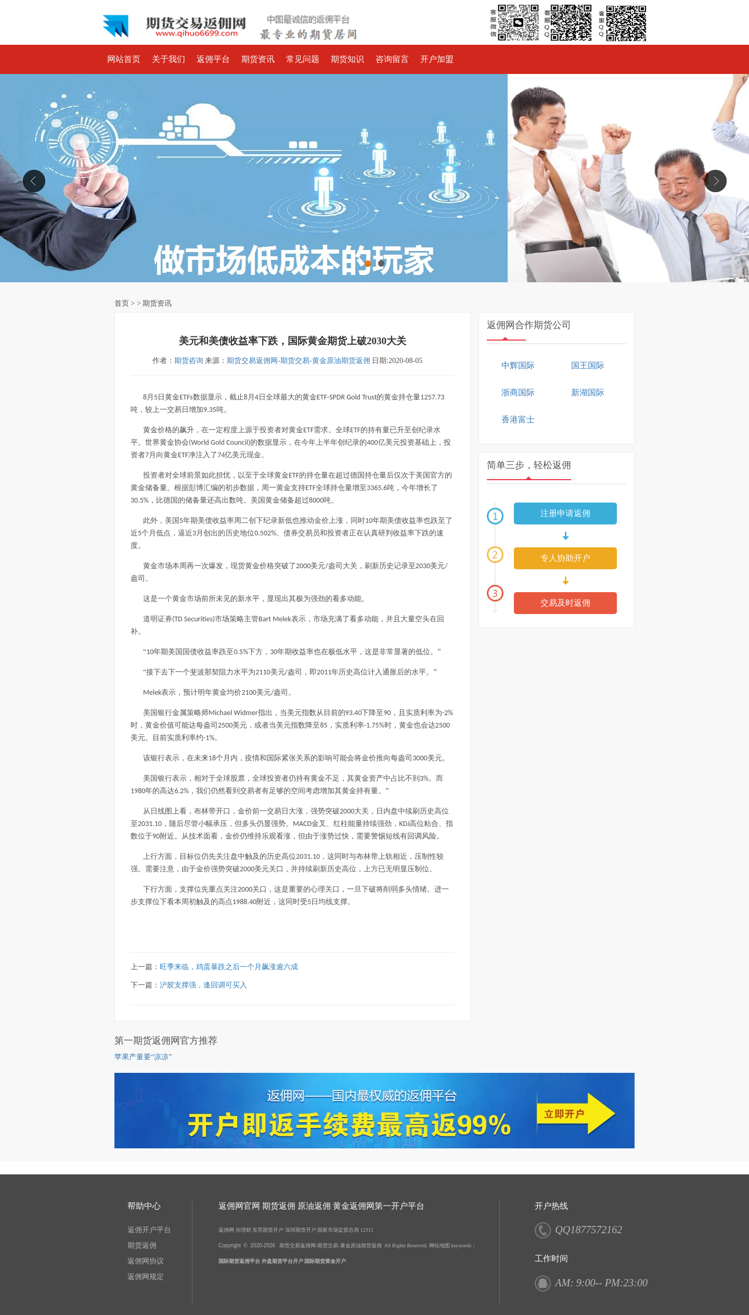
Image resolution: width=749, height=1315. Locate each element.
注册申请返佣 (565, 513)
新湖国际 (587, 392)
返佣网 (226, 1230)
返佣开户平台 (149, 1230)
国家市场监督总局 (338, 1230)
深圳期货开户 (300, 1230)
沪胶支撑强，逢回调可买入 (203, 985)
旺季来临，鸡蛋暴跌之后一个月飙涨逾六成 (229, 967)
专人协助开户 (565, 558)
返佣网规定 (145, 1277)
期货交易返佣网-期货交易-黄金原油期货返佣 (298, 361)
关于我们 (168, 59)
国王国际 (587, 365)
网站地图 (439, 1245)
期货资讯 (258, 59)
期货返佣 (142, 1245)
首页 (121, 303)
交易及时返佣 (565, 602)
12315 (366, 1230)
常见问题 (302, 59)
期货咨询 (188, 361)
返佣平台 (213, 59)
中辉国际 (518, 365)
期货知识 (347, 59)
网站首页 (123, 59)
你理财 (243, 1230)
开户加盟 (437, 59)
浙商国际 (518, 392)
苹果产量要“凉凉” (143, 1057)
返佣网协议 (145, 1261)
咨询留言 (392, 59)
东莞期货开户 (267, 1230)
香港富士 (518, 419)
